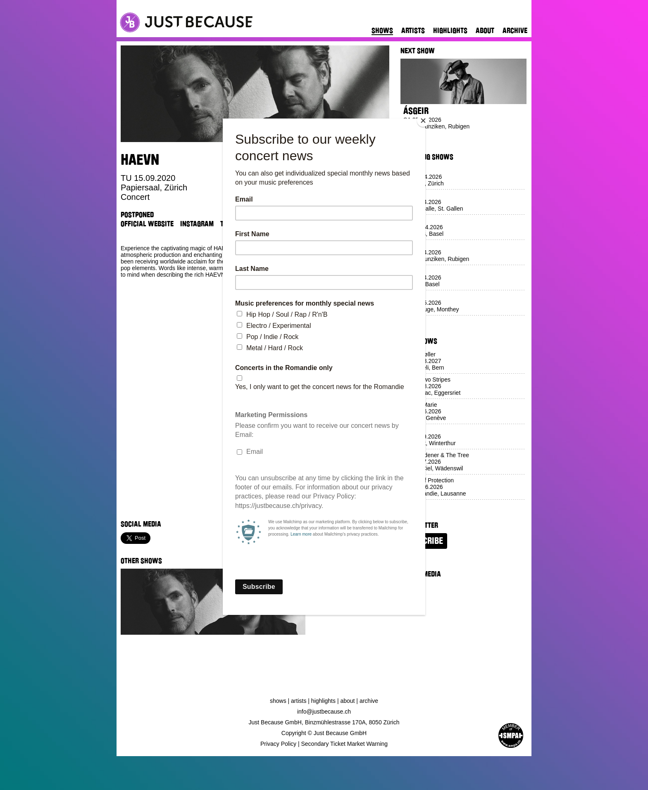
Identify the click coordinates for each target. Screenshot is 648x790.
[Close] (423, 120)
